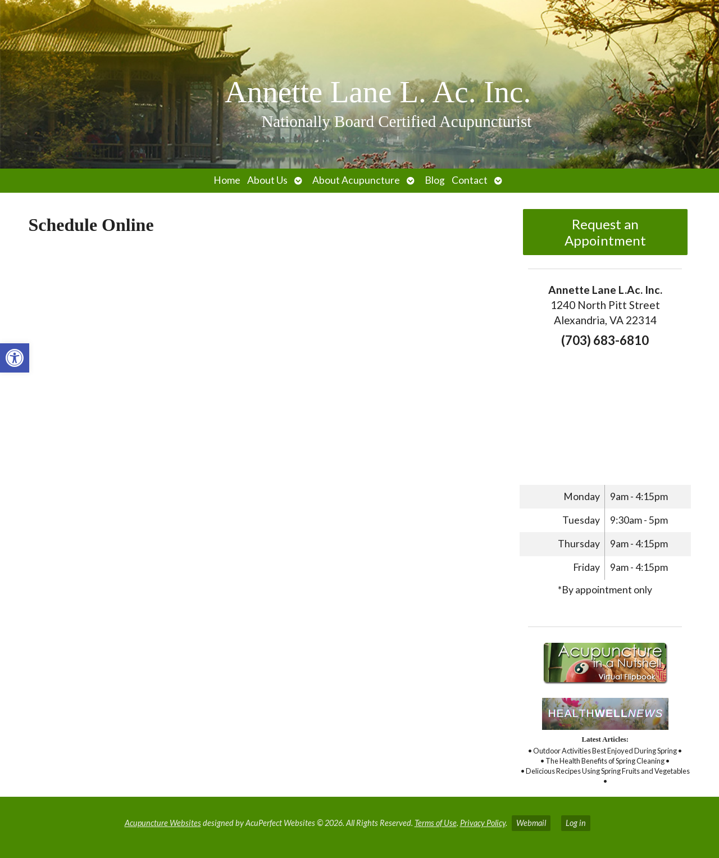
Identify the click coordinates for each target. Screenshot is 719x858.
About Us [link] (267, 180)
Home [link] (226, 180)
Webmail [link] (531, 823)
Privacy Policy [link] (483, 823)
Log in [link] (576, 823)
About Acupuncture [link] (356, 180)
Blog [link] (435, 180)
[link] (14, 358)
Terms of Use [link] (436, 823)
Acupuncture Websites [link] (163, 823)
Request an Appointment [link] (605, 232)
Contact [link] (470, 180)
